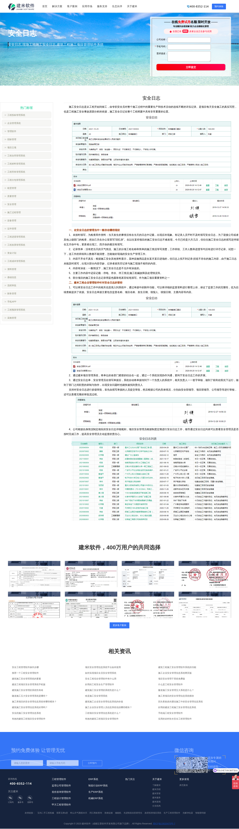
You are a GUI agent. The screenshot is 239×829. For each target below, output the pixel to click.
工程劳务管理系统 (16, 172)
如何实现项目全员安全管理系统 (100, 673)
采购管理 (11, 318)
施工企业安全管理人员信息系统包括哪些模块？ (108, 707)
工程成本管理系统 (16, 261)
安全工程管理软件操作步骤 (25, 667)
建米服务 (156, 798)
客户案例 (72, 6)
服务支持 (102, 6)
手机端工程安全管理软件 (170, 713)
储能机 (118, 813)
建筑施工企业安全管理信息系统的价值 (104, 702)
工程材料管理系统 (16, 163)
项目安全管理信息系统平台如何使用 (103, 667)
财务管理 (11, 293)
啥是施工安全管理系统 (96, 696)
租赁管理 (11, 188)
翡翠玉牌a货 (62, 813)
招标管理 (11, 139)
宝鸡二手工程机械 (45, 813)
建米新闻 (156, 802)
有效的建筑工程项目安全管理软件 (28, 719)
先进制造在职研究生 (133, 813)
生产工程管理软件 (172, 813)
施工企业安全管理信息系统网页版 (175, 673)
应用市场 (87, 6)
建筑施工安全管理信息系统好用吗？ (30, 707)
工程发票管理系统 (16, 245)
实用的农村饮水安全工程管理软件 (175, 719)
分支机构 (156, 806)
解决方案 (57, 6)
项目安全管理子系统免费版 (171, 679)
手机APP (11, 301)
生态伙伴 (117, 6)
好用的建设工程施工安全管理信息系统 (177, 707)
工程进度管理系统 (16, 236)
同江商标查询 (96, 813)
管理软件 (11, 131)
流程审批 (11, 285)
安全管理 (11, 204)
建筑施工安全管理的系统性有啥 (27, 690)
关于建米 (132, 6)
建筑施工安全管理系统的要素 (26, 679)
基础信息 (11, 277)
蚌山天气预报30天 (78, 813)
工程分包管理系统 (16, 180)
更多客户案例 (119, 625)
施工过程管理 (14, 212)
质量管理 (11, 196)
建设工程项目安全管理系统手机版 (28, 684)
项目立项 (11, 147)
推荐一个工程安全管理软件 (25, 673)
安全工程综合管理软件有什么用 (100, 679)
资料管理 (11, 269)
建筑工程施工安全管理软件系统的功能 (177, 667)
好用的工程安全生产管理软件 (99, 684)
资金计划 (11, 253)
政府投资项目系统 (153, 813)
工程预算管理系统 (16, 309)
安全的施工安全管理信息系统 (26, 713)
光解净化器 (188, 813)
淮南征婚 (108, 813)
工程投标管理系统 (16, 115)
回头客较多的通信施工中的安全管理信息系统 (180, 702)
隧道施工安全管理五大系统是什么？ (176, 690)
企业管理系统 (14, 123)
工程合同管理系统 (16, 155)
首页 (44, 6)
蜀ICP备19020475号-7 (164, 824)
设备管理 (11, 220)
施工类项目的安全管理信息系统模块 (176, 696)
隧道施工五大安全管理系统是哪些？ (30, 696)
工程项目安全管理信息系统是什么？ (103, 713)
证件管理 (11, 228)
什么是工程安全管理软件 (170, 684)
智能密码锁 (200, 813)
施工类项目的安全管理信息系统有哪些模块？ (34, 702)
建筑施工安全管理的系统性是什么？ (103, 690)
